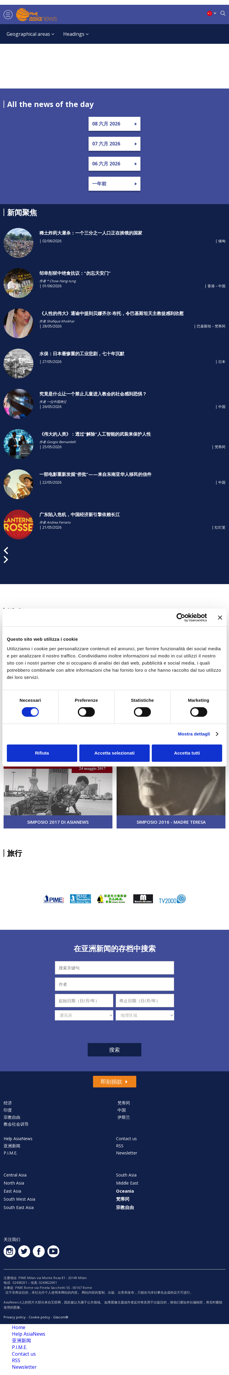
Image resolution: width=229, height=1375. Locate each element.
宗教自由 (12, 1117)
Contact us (126, 1138)
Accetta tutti (187, 752)
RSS (119, 1146)
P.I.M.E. (10, 1153)
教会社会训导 (16, 1124)
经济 (8, 1103)
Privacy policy (15, 1317)
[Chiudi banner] (220, 617)
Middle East (127, 1183)
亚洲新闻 (12, 1146)
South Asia (126, 1175)
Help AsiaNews (18, 1138)
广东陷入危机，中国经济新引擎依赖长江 (79, 514)
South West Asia (19, 1199)
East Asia (12, 1191)
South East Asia (19, 1207)
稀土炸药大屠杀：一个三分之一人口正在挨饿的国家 (90, 233)
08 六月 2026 (106, 123)
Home (18, 1327)
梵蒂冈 (123, 1103)
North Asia (14, 1183)
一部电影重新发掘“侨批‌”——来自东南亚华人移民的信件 (95, 474)
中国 (121, 1110)
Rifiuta (42, 752)
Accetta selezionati (114, 752)
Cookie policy (39, 1317)
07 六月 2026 (106, 143)
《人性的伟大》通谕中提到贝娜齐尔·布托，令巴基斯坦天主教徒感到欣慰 (111, 313)
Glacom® (60, 1317)
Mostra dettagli (194, 733)
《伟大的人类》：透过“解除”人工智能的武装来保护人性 (95, 434)
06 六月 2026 (106, 163)
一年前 (99, 183)
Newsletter (126, 1153)
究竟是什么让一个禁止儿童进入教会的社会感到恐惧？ (93, 394)
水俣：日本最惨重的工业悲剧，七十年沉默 (81, 353)
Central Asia (15, 1175)
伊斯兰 (123, 1117)
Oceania (125, 1191)
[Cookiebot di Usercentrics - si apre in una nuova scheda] (181, 617)
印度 (8, 1110)
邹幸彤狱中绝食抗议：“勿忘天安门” (75, 273)
